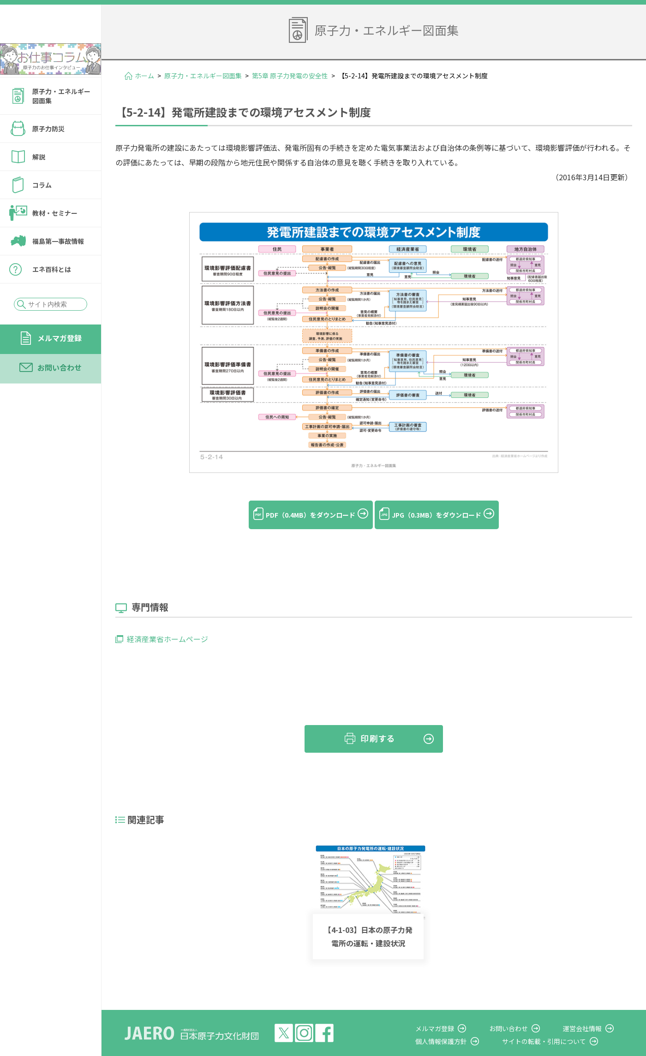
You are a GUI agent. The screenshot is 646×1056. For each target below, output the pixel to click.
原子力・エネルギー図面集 (61, 121)
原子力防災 (48, 153)
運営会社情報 (591, 1012)
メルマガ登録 (59, 362)
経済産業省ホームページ (167, 623)
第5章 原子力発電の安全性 (290, 75)
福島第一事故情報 (58, 266)
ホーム (144, 75)
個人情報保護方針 (469, 1025)
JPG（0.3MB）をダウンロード (447, 514)
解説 (38, 181)
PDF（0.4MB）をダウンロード (300, 514)
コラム (42, 209)
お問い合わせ (59, 392)
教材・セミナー (55, 237)
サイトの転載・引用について (562, 1025)
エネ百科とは (51, 294)
